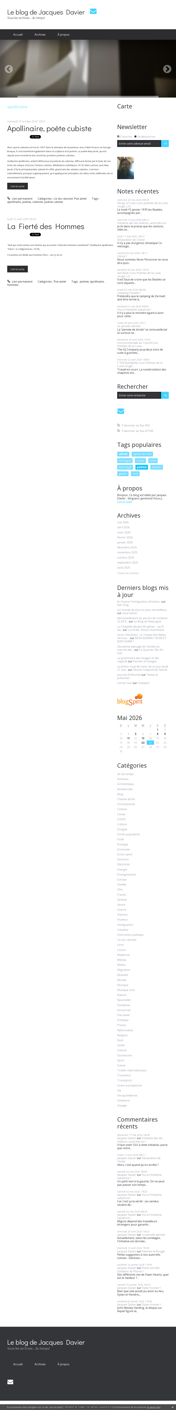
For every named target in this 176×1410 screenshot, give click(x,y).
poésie (26, 202)
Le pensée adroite (128, 326)
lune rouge (125, 467)
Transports (124, 1080)
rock (135, 473)
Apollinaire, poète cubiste (49, 128)
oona (153, 460)
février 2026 (125, 537)
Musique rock (126, 990)
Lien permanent (19, 198)
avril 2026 (123, 527)
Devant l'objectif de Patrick (150, 670)
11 (128, 738)
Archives (40, 34)
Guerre (121, 909)
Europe (122, 879)
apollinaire (14, 202)
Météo (121, 965)
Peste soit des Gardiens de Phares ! (138, 1269)
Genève (122, 899)
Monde (121, 980)
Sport (120, 1060)
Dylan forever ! (151, 1288)
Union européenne (129, 1085)
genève (123, 473)
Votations (123, 1100)
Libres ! (121, 256)
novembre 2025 (127, 552)
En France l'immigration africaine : (139, 601)
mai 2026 (123, 522)
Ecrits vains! (124, 854)
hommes (12, 285)
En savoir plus (153, 1407)
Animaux (122, 779)
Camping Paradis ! (128, 293)
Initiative (122, 929)
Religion (122, 1035)
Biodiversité (125, 789)
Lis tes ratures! (63, 198)
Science (122, 1050)
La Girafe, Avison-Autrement (146, 630)
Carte (124, 106)
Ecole (120, 839)
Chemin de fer (126, 799)
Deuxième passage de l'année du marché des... (138, 648)
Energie (122, 869)
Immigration (125, 924)
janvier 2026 (125, 542)
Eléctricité (123, 864)
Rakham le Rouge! (153, 1251)
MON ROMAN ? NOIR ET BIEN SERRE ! (141, 639)
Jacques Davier (126, 1138)
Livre (120, 944)
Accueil (18, 34)
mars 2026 (124, 532)
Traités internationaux (131, 1070)
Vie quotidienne (127, 1095)
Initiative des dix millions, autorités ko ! (142, 223)
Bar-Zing (123, 605)
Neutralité (123, 1000)
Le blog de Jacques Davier (46, 11)
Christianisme (126, 804)
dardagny (125, 460)
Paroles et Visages (145, 661)
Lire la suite (17, 186)
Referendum (125, 1030)
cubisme (37, 202)
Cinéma (122, 809)
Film (119, 889)
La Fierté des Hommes (45, 226)
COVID (121, 819)
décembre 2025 (127, 547)
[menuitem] (18, 34)
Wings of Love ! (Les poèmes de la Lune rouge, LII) (142, 204)
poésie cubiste (53, 202)
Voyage (122, 1105)
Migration (123, 970)
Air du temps (125, 774)
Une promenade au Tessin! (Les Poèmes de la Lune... (137, 344)
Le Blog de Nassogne (147, 621)
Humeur (122, 919)
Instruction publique (130, 934)
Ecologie (122, 844)
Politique (123, 1020)
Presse (121, 1025)
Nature (121, 995)
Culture (122, 824)
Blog (120, 794)
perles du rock (142, 454)
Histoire (122, 914)
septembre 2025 (127, 562)
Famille (121, 884)
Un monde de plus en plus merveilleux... (142, 610)
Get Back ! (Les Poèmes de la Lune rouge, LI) (139, 274)
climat (123, 454)
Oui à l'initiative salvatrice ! (134, 309)
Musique (122, 985)
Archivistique (125, 784)
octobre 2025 (125, 557)
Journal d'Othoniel (129, 675)
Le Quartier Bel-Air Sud (140, 651)
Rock (120, 1040)
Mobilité (122, 975)
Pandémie (123, 1005)
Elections (123, 859)
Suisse (121, 1065)
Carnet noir (124, 683)
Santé (121, 1045)
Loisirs (121, 950)
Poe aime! (80, 198)
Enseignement (126, 874)
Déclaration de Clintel (131, 240)
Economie (123, 849)
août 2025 (123, 567)
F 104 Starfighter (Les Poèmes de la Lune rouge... (139, 364)
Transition (124, 1075)
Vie (119, 1090)
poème (84, 281)
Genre (121, 904)
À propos (63, 34)
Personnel (123, 1010)
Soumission (124, 1055)
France (121, 894)
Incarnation (129, 613)
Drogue (122, 829)
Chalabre (143, 683)
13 (143, 738)
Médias (121, 960)
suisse (140, 460)
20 (143, 742)
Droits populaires (128, 834)
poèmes (156, 467)
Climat (121, 814)
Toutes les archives (128, 573)
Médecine (123, 955)
